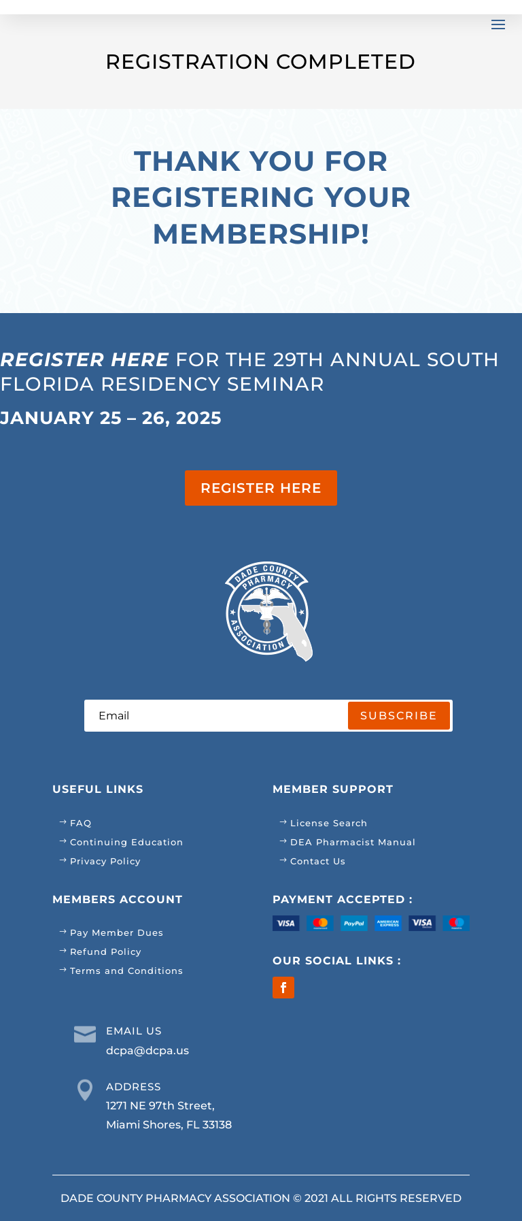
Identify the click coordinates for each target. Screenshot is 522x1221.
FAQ (81, 822)
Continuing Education (127, 841)
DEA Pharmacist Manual (353, 841)
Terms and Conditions (127, 970)
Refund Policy (105, 951)
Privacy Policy (105, 861)
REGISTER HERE (261, 488)
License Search (329, 822)
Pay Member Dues (117, 932)
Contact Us (318, 861)
